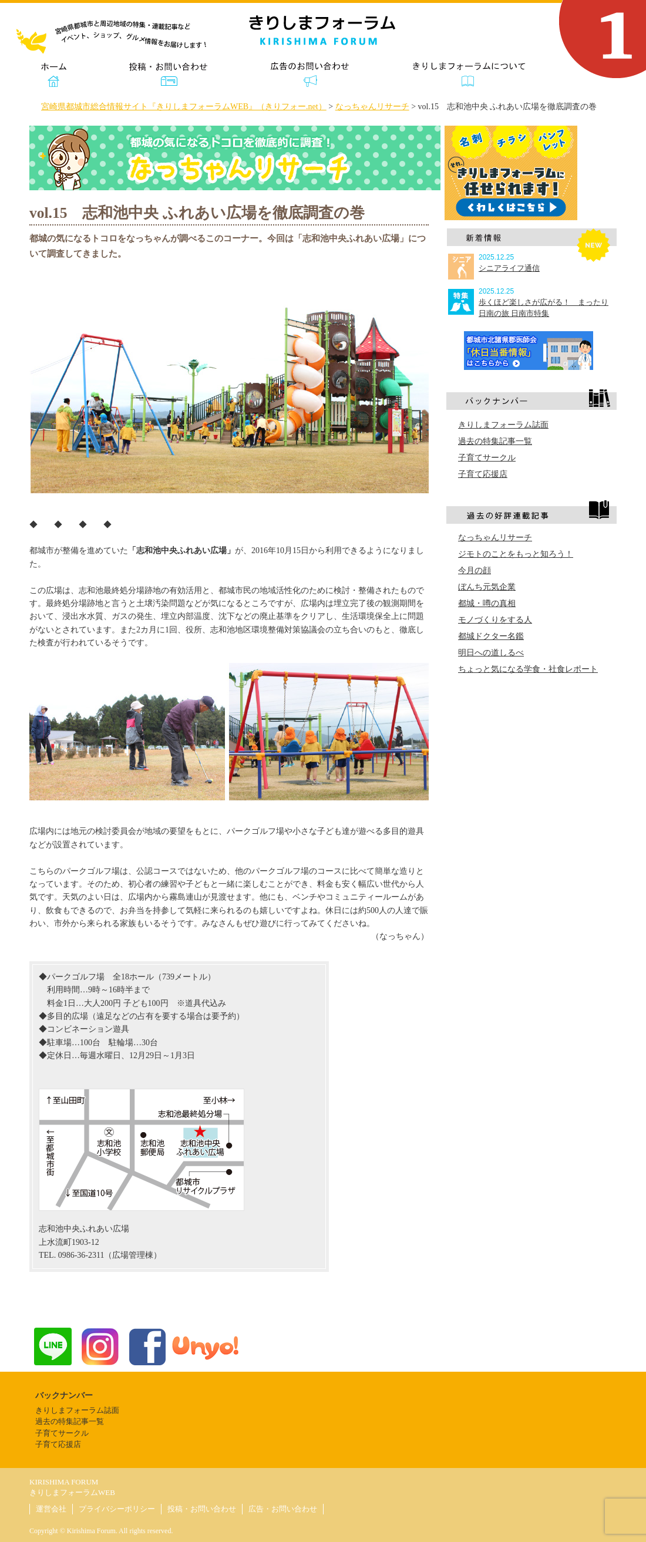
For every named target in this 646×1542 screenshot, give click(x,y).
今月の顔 (474, 570)
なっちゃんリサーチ (495, 537)
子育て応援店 (482, 474)
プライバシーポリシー (117, 1508)
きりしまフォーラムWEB (72, 1492)
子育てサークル (487, 457)
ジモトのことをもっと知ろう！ (515, 554)
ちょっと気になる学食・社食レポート (528, 669)
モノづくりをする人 (495, 619)
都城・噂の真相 (487, 603)
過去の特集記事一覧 (495, 441)
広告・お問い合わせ (282, 1508)
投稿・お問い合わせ (201, 1508)
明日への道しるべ (491, 652)
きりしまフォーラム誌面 (503, 424)
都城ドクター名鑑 (491, 636)
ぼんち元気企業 (487, 587)
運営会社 (51, 1508)
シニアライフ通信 (509, 268)
